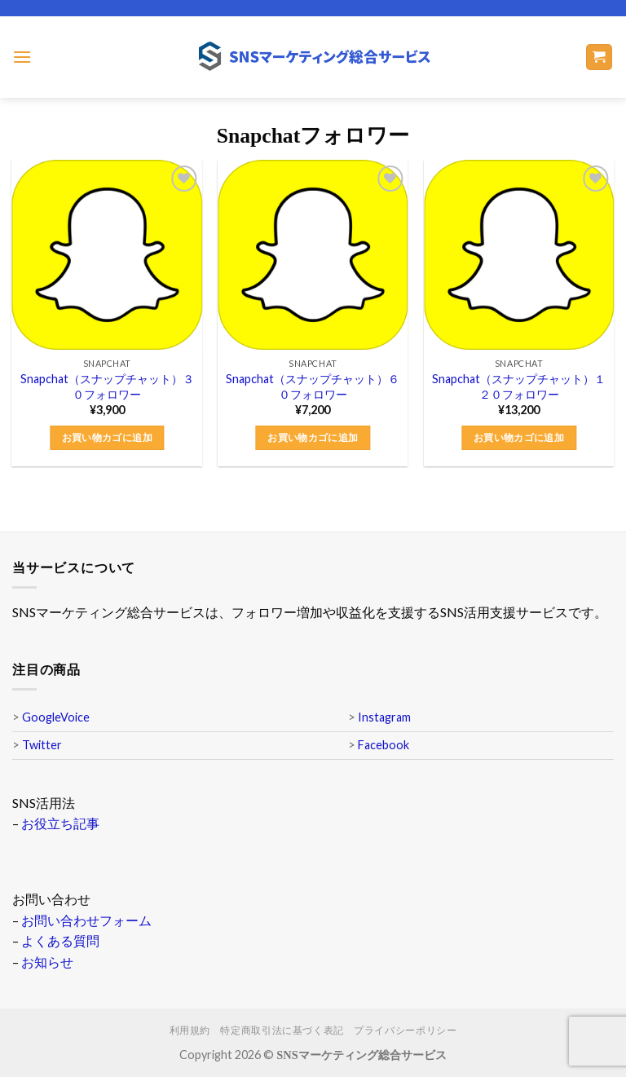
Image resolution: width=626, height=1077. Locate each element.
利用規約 (190, 1030)
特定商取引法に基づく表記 (281, 1030)
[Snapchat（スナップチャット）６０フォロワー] (313, 255)
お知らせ (47, 961)
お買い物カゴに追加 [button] (107, 437)
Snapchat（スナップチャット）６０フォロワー (312, 386)
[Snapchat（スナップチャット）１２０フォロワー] (519, 255)
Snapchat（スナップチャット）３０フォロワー (107, 386)
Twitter (42, 745)
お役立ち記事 (60, 823)
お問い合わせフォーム (86, 920)
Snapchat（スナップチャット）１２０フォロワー (519, 386)
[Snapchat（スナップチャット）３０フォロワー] (107, 255)
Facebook (383, 745)
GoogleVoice (56, 717)
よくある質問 (60, 940)
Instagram (384, 717)
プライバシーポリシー (405, 1030)
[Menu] (22, 57)
